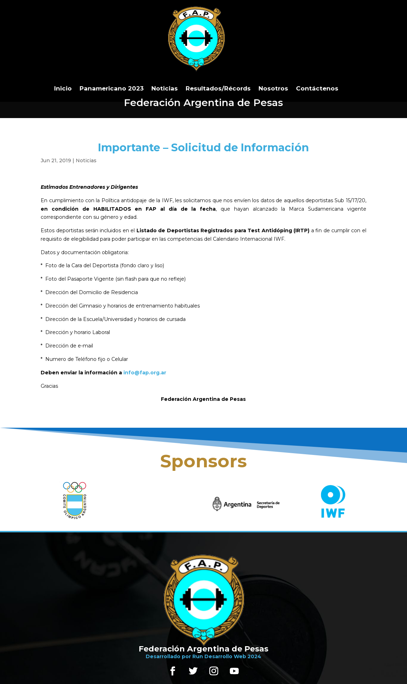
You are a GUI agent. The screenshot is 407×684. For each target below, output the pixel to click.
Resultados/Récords (218, 88)
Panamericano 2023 (112, 88)
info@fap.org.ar (145, 372)
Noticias (164, 88)
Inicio (63, 88)
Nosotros (273, 88)
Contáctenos (317, 88)
